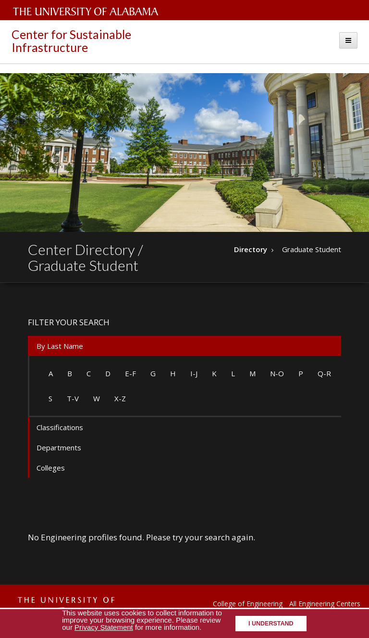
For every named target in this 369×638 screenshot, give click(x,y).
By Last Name (60, 346)
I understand (271, 623)
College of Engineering (248, 603)
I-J (193, 373)
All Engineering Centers (324, 603)
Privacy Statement (103, 627)
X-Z (120, 398)
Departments (59, 447)
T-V (73, 398)
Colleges (51, 467)
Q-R (324, 373)
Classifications (60, 427)
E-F (130, 373)
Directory (250, 249)
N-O (277, 373)
